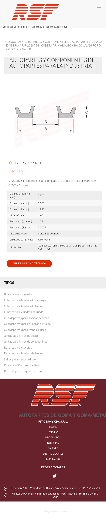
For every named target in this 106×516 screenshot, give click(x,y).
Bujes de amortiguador (18, 294)
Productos (12, 41)
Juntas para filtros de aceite (21, 335)
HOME (53, 426)
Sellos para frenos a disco (20, 359)
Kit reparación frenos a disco (22, 365)
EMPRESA (53, 432)
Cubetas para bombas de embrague (25, 300)
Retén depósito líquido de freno (23, 371)
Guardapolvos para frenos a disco (25, 329)
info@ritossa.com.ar (55, 511)
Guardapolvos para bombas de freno (26, 318)
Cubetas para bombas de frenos (23, 306)
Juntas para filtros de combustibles (25, 341)
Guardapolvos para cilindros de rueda (27, 323)
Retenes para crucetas (18, 347)
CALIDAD (53, 448)
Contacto (53, 458)
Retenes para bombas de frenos (23, 353)
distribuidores (53, 453)
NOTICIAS (53, 442)
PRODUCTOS (53, 437)
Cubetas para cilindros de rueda (23, 312)
